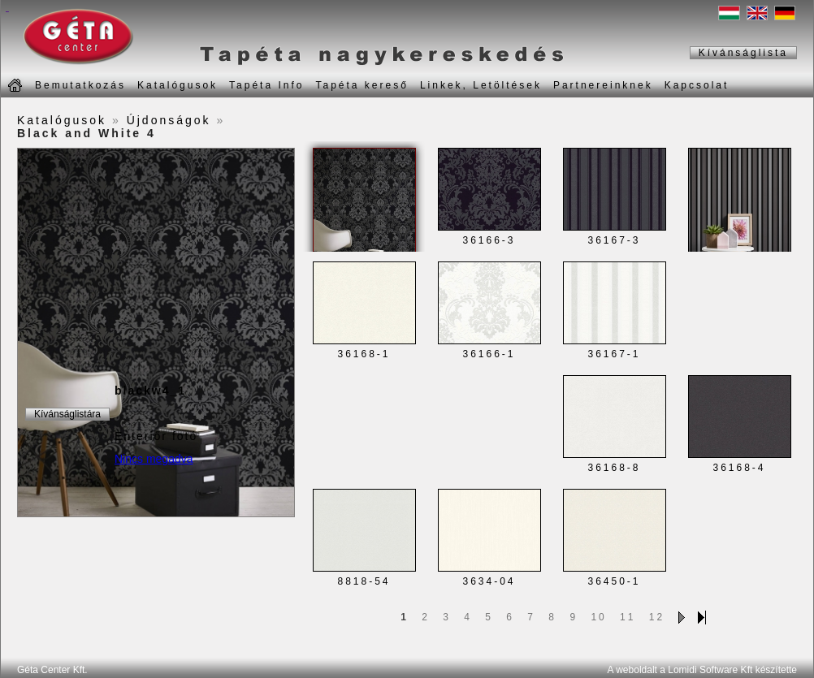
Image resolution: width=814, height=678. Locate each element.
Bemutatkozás (80, 85)
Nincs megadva (154, 458)
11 (627, 617)
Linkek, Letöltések (481, 85)
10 (598, 617)
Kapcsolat (697, 85)
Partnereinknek (603, 85)
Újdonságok (169, 120)
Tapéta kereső (361, 85)
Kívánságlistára (67, 414)
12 (657, 617)
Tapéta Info (266, 85)
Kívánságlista (743, 52)
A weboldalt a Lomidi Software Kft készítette (702, 670)
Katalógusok (177, 85)
